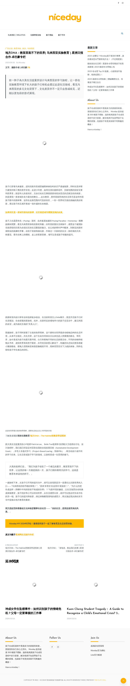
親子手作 (61, 35)
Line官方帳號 (96, 655)
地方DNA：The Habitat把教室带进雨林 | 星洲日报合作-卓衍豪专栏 (23, 549)
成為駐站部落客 (97, 646)
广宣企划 (8, 48)
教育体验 (17, 48)
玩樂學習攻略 (35, 35)
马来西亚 (30, 48)
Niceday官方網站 (98, 650)
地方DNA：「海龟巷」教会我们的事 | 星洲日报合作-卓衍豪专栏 (66, 549)
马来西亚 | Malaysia (16, 35)
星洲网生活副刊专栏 (24, 534)
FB (28, 67)
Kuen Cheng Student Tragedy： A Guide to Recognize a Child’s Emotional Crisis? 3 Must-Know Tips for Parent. (95, 613)
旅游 (24, 48)
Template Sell (100, 680)
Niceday (22, 62)
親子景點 (49, 35)
